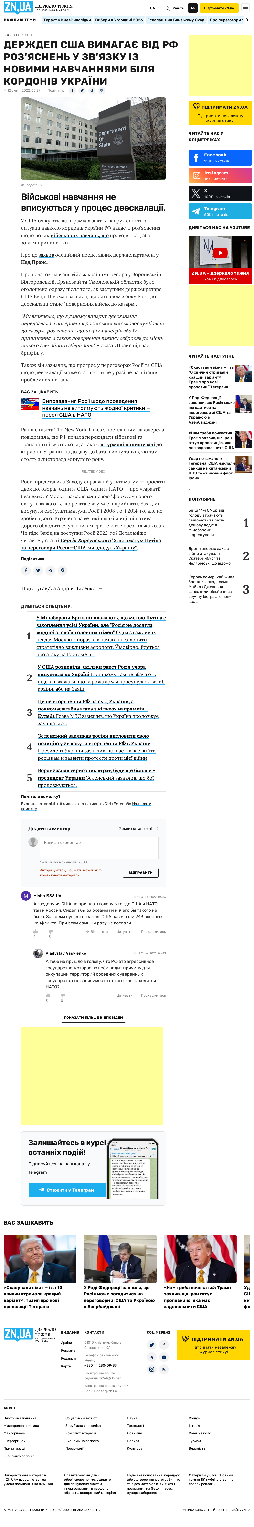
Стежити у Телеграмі (67, 1190)
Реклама (68, 1351)
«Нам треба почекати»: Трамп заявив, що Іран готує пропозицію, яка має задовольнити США (211, 440)
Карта (66, 1366)
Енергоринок (14, 1441)
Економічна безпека (82, 1441)
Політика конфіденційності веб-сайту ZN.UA (215, 1510)
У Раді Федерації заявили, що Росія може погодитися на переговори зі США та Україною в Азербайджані (212, 410)
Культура (134, 1448)
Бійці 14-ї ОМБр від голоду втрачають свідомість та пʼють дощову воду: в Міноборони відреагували (206, 522)
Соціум (194, 1418)
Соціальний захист (81, 1418)
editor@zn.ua (106, 1391)
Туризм (195, 1441)
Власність (197, 1448)
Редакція (68, 1358)
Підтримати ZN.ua (219, 8)
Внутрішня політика (20, 1418)
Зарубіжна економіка (83, 1426)
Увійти (178, 8)
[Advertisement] (92, 1076)
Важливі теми (20, 20)
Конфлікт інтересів (80, 1433)
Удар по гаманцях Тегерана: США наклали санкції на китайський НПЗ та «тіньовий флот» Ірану (212, 468)
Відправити (140, 873)
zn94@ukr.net (110, 1378)
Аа (193, 8)
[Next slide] (246, 20)
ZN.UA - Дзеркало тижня (220, 273)
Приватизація (15, 1448)
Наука (132, 1418)
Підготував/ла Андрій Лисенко (58, 588)
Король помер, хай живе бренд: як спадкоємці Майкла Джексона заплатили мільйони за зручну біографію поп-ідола (211, 589)
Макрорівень (14, 1433)
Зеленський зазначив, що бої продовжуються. (96, 777)
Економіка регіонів (19, 1456)
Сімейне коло (200, 1433)
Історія (194, 1426)
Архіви (66, 1343)
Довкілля (134, 1433)
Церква (133, 1441)
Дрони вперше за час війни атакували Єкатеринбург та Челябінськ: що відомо (210, 556)
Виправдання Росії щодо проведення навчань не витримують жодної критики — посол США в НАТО (96, 408)
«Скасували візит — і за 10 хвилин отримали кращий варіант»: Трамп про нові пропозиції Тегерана (211, 377)
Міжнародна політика (21, 1426)
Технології (135, 1426)
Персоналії (74, 1448)
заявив (46, 255)
